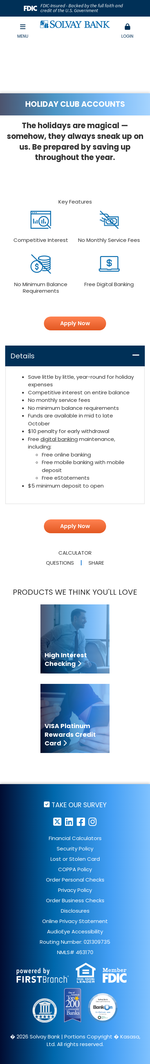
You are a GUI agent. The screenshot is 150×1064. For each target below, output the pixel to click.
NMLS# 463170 (75, 952)
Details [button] (22, 356)
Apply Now (75, 323)
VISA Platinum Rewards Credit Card (70, 734)
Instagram (92, 821)
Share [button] (96, 562)
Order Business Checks (75, 900)
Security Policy (75, 848)
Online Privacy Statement (75, 921)
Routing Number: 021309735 (75, 941)
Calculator (75, 552)
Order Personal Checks (75, 879)
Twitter (57, 821)
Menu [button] (22, 31)
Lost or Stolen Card (75, 859)
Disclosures (75, 910)
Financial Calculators (75, 838)
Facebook (81, 821)
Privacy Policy (75, 890)
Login (127, 31)
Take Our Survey (78, 804)
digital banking (59, 439)
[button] (127, 31)
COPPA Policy (75, 869)
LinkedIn (69, 821)
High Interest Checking (66, 659)
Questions (60, 562)
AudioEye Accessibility (75, 931)
